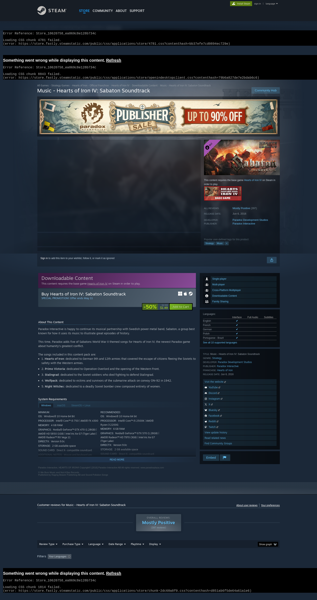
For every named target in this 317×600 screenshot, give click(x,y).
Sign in (44, 263)
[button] (180, 311)
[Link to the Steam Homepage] (55, 14)
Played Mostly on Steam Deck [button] (159, 561)
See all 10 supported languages (220, 347)
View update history (216, 437)
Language (94, 548)
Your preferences (270, 510)
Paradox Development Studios (250, 224)
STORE (84, 11)
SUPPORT (137, 11)
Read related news (215, 442)
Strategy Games (60, 90)
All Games (43, 90)
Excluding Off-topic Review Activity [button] (98, 561)
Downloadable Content (144, 90)
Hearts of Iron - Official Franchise (90, 90)
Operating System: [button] (193, 561)
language (270, 3)
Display (153, 548)
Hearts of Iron (225, 375)
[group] (158, 561)
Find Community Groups (218, 448)
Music (220, 248)
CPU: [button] (213, 561)
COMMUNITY (103, 11)
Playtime (136, 548)
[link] (155, 311)
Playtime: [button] (130, 561)
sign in (257, 3)
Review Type (46, 548)
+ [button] (226, 248)
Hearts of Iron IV (120, 90)
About (121, 11)
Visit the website (216, 386)
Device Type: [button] (244, 561)
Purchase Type (71, 548)
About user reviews (247, 510)
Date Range (116, 548)
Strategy (209, 248)
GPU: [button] (227, 561)
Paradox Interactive (243, 228)
